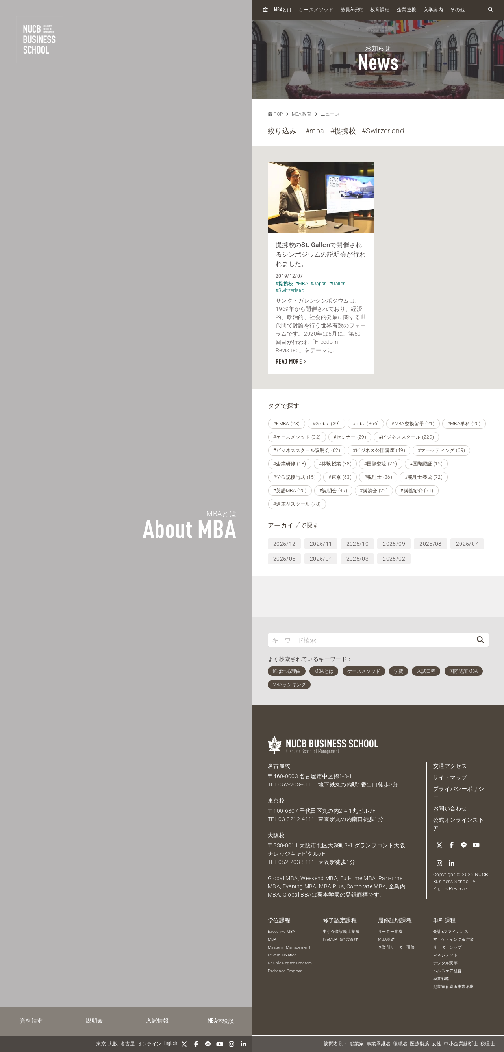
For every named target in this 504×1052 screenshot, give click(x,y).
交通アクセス (450, 766)
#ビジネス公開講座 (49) (379, 450)
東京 (101, 1044)
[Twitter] (184, 1044)
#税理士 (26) (378, 477)
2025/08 (430, 544)
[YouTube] (220, 1044)
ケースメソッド (316, 10)
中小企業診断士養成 (341, 931)
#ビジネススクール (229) (406, 437)
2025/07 (467, 544)
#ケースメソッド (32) (297, 437)
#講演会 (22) (374, 490)
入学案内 (433, 10)
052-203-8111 (296, 784)
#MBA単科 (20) (464, 423)
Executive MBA (281, 931)
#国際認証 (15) (426, 464)
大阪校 (276, 835)
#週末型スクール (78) (297, 504)
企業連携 (406, 10)
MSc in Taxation (282, 955)
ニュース (330, 114)
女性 (437, 1044)
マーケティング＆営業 (453, 939)
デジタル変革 (445, 963)
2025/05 (284, 559)
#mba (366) (366, 423)
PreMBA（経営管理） (342, 939)
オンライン (149, 1044)
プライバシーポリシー (458, 793)
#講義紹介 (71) (417, 490)
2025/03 (357, 559)
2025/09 (394, 544)
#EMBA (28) (286, 423)
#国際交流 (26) (380, 464)
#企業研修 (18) (289, 464)
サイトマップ (450, 777)
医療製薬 (419, 1044)
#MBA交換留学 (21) (413, 423)
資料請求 (31, 1021)
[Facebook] (196, 1044)
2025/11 (321, 544)
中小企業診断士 (461, 1044)
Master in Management (289, 947)
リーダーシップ (447, 947)
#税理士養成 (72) (424, 477)
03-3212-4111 (296, 819)
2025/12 (284, 544)
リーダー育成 (390, 931)
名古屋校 (279, 766)
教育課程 (379, 10)
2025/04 (321, 559)
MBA (272, 939)
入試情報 (157, 1021)
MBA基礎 (386, 939)
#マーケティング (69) (441, 450)
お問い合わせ (450, 808)
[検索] (480, 640)
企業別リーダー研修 (396, 947)
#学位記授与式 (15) (294, 477)
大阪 (113, 1044)
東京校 (276, 800)
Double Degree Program (290, 963)
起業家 (357, 1044)
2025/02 (394, 559)
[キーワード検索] (370, 640)
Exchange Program (285, 971)
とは (283, 10)
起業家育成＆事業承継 (453, 986)
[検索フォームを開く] (490, 10)
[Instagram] (231, 1044)
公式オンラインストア (458, 824)
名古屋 (127, 1044)
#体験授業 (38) (335, 464)
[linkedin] (243, 1044)
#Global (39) (326, 423)
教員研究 (352, 10)
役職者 (400, 1044)
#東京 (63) (340, 477)
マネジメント (445, 955)
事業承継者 (379, 1044)
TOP (275, 114)
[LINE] (208, 1044)
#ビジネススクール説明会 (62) (306, 450)
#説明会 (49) (333, 490)
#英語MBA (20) (290, 490)
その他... (459, 10)
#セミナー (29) (350, 437)
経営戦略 (441, 978)
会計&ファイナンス (450, 931)
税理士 (487, 1044)
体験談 (221, 1021)
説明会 (94, 1021)
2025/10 (357, 544)
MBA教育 (302, 114)
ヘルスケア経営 (447, 971)
